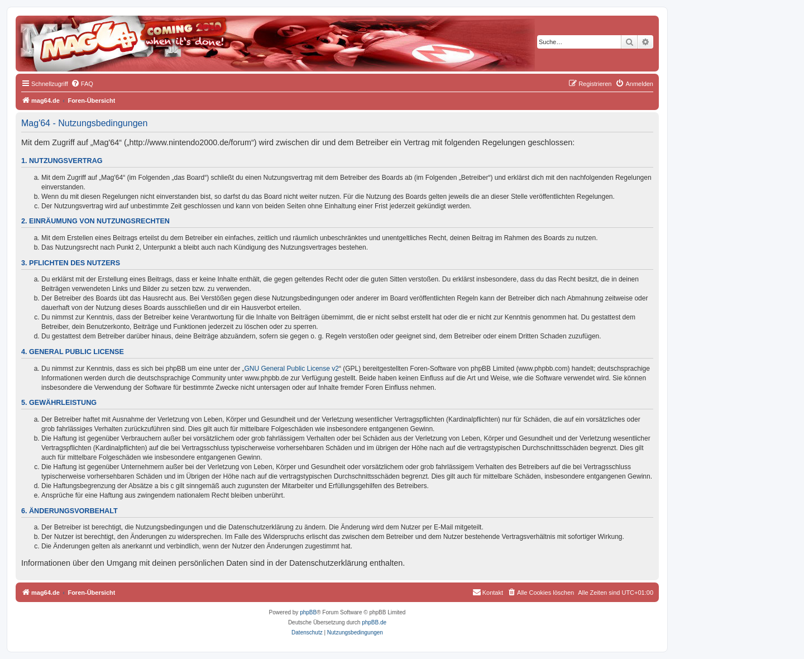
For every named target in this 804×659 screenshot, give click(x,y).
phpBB (308, 612)
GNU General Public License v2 (292, 369)
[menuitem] (82, 83)
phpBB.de (374, 622)
